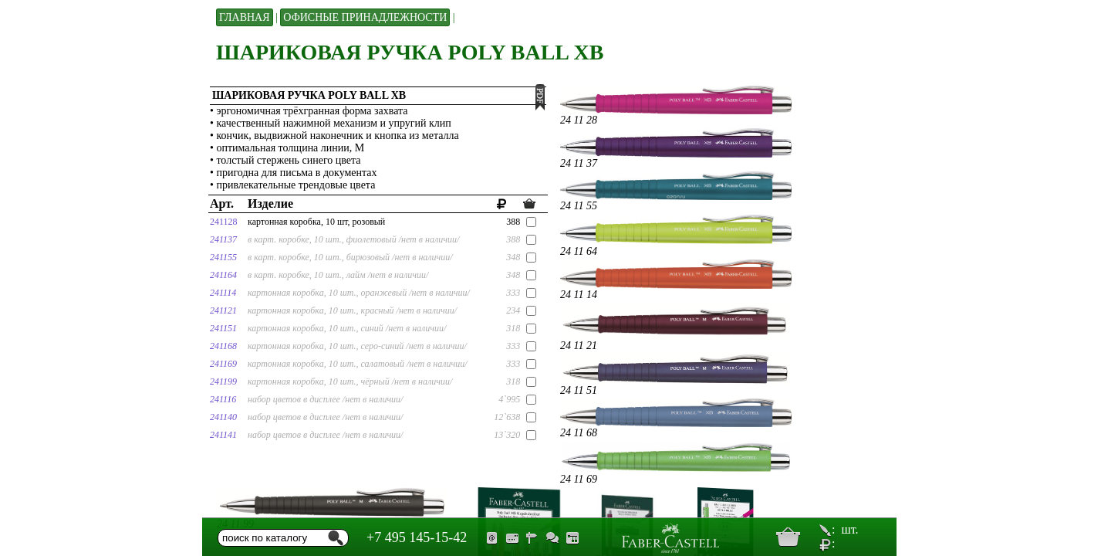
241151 (223, 328)
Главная (244, 17)
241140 (223, 417)
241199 (223, 381)
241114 (223, 292)
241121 (223, 310)
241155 (223, 257)
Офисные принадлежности (365, 17)
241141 (223, 434)
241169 (223, 363)
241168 (223, 346)
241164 (223, 275)
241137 (223, 239)
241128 (224, 221)
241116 (223, 399)
